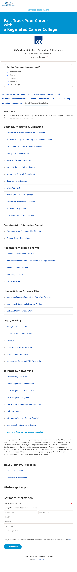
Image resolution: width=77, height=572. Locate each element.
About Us (33, 556)
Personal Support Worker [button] (16, 268)
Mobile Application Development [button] (19, 384)
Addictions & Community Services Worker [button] (23, 304)
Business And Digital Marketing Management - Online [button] (28, 140)
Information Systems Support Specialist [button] (22, 418)
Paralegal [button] (9, 340)
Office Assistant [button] (12, 188)
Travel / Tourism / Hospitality (36, 103)
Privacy (50, 556)
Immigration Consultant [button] (15, 326)
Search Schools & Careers (38, 10)
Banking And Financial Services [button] (18, 195)
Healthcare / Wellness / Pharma (14, 99)
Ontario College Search (40, 560)
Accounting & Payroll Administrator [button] (20, 174)
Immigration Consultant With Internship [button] (22, 361)
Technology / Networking (11, 103)
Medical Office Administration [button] (18, 160)
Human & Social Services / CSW (42, 99)
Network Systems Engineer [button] (16, 397)
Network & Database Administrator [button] (20, 425)
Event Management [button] (13, 471)
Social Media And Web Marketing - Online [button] (23, 146)
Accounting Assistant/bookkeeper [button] (19, 202)
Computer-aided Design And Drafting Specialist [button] (25, 231)
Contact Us (42, 556)
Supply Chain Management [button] (16, 153)
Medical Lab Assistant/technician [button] (19, 254)
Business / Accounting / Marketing (15, 94)
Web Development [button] (13, 411)
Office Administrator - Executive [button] (19, 215)
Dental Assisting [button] (12, 281)
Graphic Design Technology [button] (17, 238)
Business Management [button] (15, 209)
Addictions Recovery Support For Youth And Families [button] (27, 297)
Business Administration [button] (15, 181)
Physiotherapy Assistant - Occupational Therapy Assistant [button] (30, 261)
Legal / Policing (64, 99)
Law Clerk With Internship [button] (16, 354)
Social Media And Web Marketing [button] (19, 167)
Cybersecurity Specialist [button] (15, 377)
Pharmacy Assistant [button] (13, 274)
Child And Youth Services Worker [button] (19, 311)
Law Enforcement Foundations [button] (18, 333)
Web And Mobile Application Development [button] (23, 404)
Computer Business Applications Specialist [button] (23, 432)
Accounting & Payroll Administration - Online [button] (24, 133)
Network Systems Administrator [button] (19, 390)
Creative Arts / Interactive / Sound (46, 94)
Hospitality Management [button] (16, 478)
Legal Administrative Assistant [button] (18, 347)
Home (26, 556)
